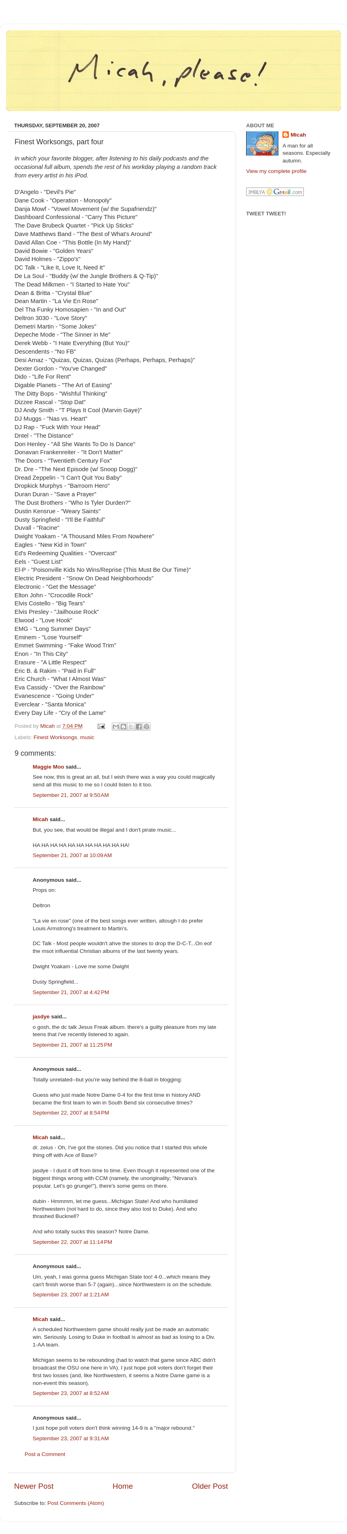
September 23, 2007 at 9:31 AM (71, 1438)
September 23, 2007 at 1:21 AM (71, 1295)
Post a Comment (45, 1454)
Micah (40, 819)
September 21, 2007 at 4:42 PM (71, 992)
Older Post (210, 1486)
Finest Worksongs (55, 737)
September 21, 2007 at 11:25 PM (72, 1045)
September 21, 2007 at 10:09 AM (72, 855)
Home (123, 1486)
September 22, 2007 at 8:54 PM (71, 1113)
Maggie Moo (48, 767)
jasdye (41, 1017)
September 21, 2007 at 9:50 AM (71, 795)
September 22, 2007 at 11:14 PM (72, 1242)
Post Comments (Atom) (76, 1503)
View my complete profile (276, 171)
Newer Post (34, 1486)
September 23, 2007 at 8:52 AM (71, 1393)
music (87, 737)
